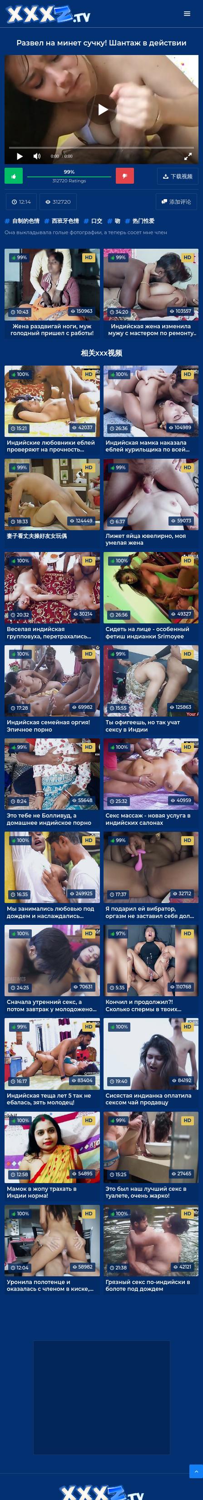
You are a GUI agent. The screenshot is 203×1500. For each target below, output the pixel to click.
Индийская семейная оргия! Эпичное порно (48, 725)
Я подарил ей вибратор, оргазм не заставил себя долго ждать (151, 912)
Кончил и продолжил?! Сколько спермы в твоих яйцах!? (142, 1005)
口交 (96, 220)
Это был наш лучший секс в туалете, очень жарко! (146, 1192)
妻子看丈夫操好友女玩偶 (37, 535)
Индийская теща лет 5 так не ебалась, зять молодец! (49, 1099)
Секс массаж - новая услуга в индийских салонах (148, 819)
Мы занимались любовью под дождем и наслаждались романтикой (50, 912)
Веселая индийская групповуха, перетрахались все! (47, 632)
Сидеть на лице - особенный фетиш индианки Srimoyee (147, 632)
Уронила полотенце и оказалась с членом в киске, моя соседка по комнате (48, 1285)
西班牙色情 (65, 220)
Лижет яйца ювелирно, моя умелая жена (146, 539)
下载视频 (182, 176)
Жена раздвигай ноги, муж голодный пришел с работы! (52, 329)
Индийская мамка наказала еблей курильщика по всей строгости (146, 446)
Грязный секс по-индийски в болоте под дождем (148, 1285)
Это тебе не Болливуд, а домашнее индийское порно (49, 819)
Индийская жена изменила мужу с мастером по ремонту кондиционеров (150, 329)
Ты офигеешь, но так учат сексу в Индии (143, 725)
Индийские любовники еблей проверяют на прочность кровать (51, 446)
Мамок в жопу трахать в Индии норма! (42, 1192)
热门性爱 (143, 220)
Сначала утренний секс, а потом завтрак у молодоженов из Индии (51, 1005)
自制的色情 (26, 220)
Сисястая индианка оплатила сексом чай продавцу (149, 1099)
